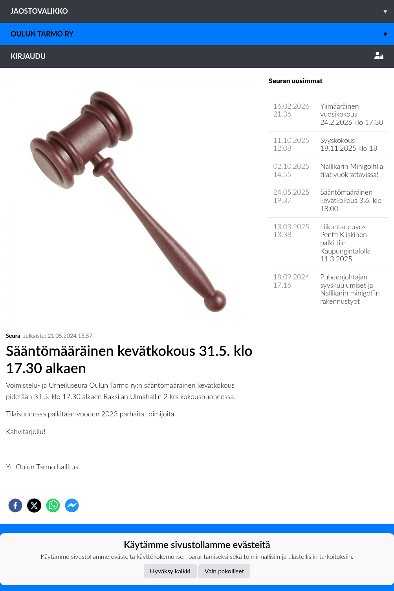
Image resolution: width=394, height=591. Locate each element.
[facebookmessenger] (72, 505)
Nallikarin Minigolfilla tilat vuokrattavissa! (351, 170)
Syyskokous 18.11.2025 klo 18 (348, 144)
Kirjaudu (197, 56)
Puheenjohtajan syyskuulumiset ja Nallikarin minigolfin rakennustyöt (349, 288)
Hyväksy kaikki (170, 571)
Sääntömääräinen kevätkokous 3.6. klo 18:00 (350, 200)
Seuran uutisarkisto (303, 323)
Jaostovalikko (202, 11)
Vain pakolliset (224, 571)
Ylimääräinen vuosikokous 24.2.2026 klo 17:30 (351, 114)
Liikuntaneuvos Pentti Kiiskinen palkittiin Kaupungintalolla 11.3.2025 (345, 242)
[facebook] (15, 505)
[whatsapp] (53, 505)
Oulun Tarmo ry (202, 34)
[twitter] (34, 505)
